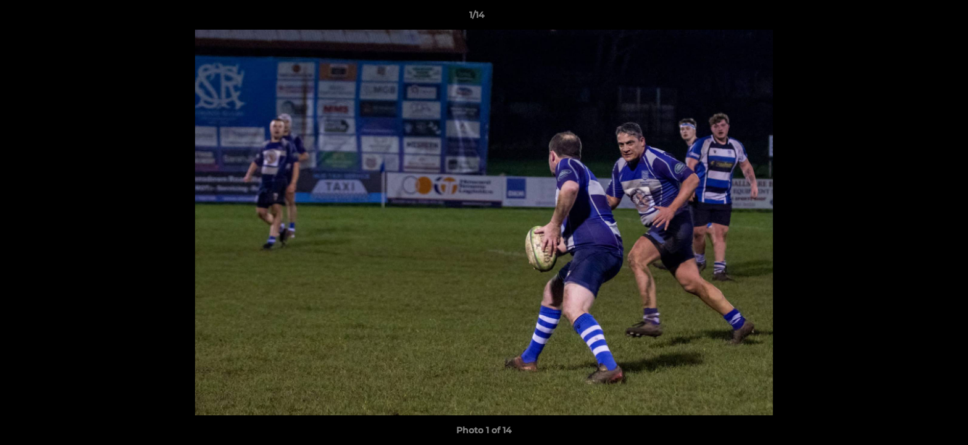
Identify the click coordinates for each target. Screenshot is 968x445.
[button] (916, 17)
